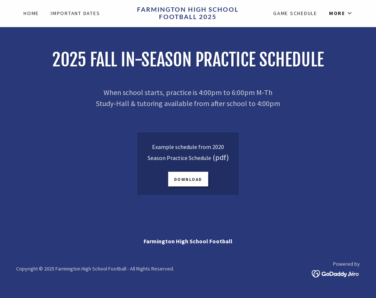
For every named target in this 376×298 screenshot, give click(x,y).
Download (188, 179)
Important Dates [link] (75, 13)
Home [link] (31, 13)
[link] (188, 17)
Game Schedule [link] (295, 13)
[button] (340, 13)
